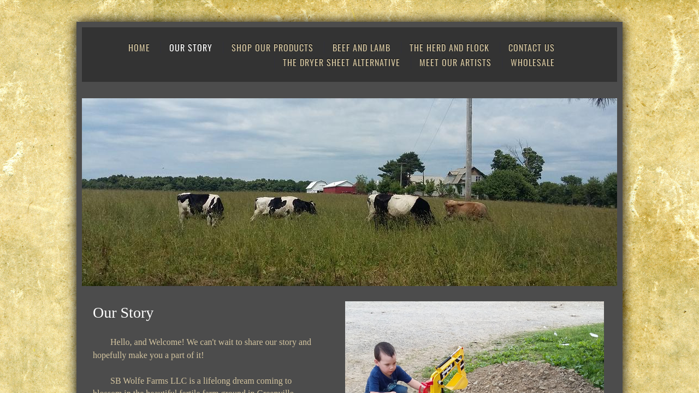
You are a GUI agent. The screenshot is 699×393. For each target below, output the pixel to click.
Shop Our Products (272, 47)
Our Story (190, 47)
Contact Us (531, 47)
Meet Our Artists (455, 62)
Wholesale (533, 62)
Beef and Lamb (361, 47)
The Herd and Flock (449, 47)
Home (139, 47)
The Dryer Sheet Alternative (341, 62)
